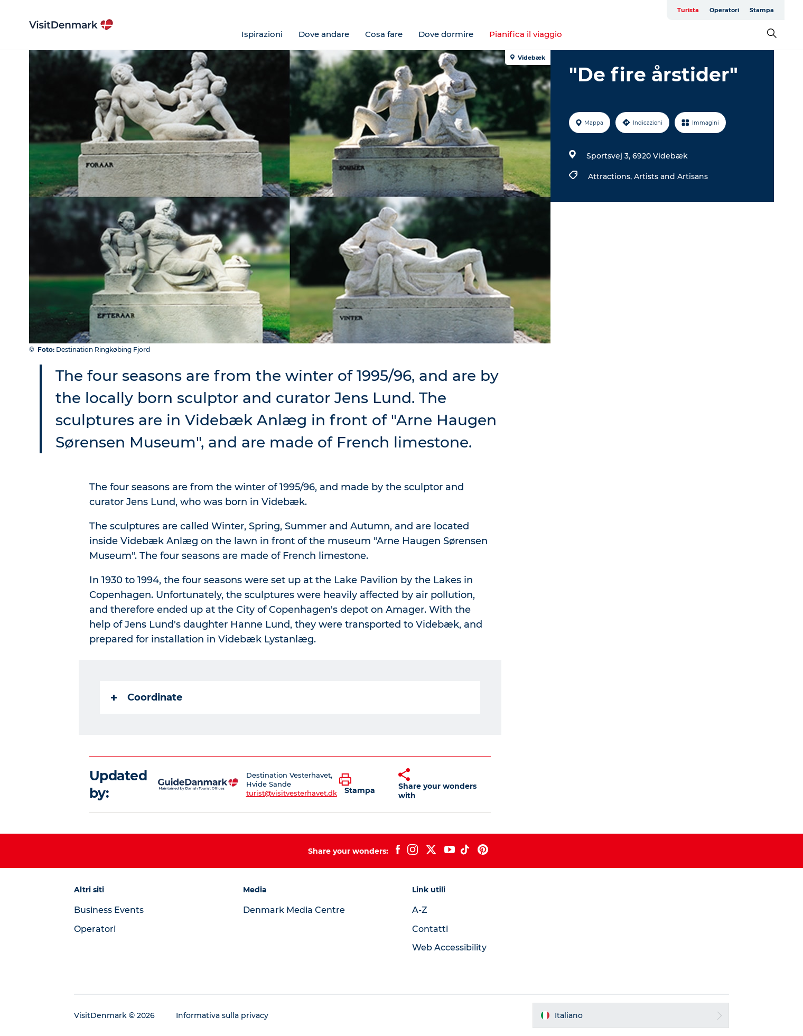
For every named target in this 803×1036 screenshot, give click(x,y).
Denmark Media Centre (294, 910)
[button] (360, 784)
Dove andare (323, 34)
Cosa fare (384, 34)
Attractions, (611, 176)
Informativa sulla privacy (222, 1015)
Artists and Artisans (671, 176)
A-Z (419, 910)
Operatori (724, 10)
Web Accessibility (449, 947)
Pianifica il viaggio (525, 34)
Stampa (762, 10)
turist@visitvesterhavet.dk (291, 793)
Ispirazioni (262, 34)
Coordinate (146, 697)
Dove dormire (445, 34)
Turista (688, 10)
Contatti (430, 929)
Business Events (109, 910)
